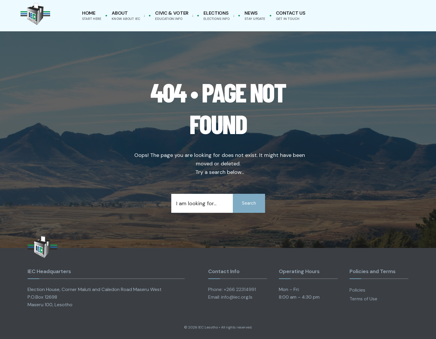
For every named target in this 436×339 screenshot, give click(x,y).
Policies (357, 290)
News (255, 15)
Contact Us (291, 15)
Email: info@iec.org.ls (230, 297)
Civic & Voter (172, 15)
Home (91, 15)
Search (249, 203)
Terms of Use (363, 299)
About (126, 15)
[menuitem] (127, 15)
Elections (216, 15)
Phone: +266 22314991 (232, 289)
